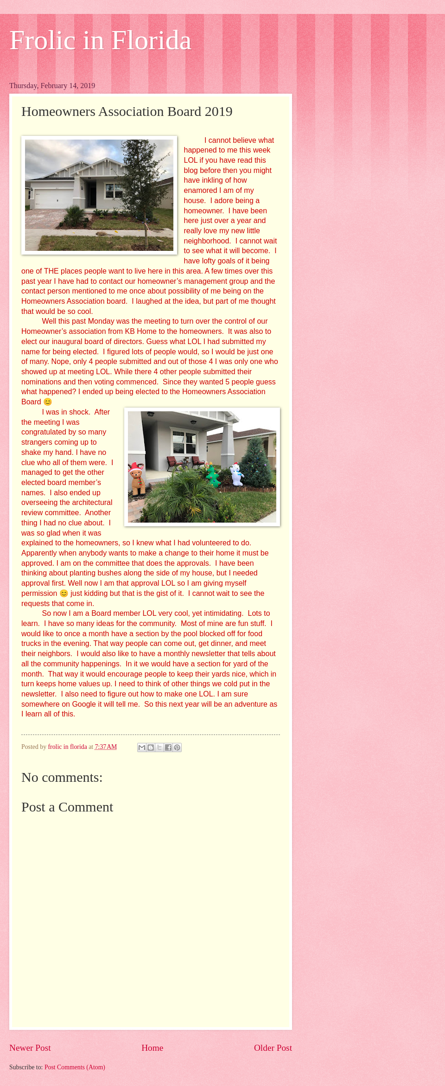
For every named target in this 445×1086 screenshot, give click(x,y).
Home (152, 1048)
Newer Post (30, 1048)
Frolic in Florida (100, 40)
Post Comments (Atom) (74, 1067)
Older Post (273, 1048)
